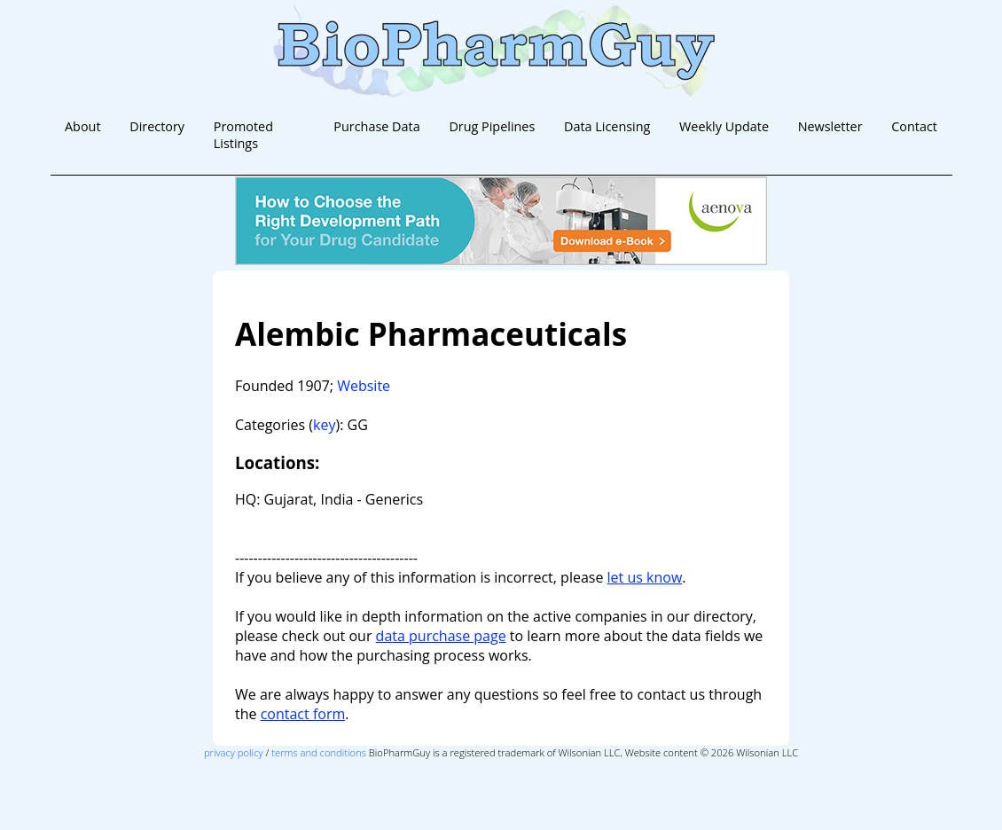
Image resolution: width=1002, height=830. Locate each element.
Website (363, 385)
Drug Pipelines (492, 126)
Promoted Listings (243, 135)
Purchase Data (376, 126)
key (324, 425)
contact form (303, 714)
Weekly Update (724, 126)
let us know (645, 577)
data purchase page (441, 636)
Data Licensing (607, 126)
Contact (914, 126)
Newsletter (830, 126)
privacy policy (233, 752)
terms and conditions (318, 752)
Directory (156, 126)
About (83, 126)
